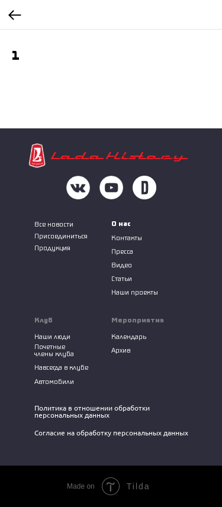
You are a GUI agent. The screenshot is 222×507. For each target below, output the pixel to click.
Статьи (121, 278)
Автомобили (54, 381)
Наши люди (52, 336)
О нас (121, 223)
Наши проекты (134, 292)
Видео (121, 264)
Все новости (53, 223)
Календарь (128, 336)
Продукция (52, 247)
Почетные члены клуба (54, 350)
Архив (120, 349)
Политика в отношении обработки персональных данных (92, 411)
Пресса (122, 251)
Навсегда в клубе (61, 367)
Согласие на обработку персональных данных (111, 433)
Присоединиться (61, 235)
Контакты (126, 237)
